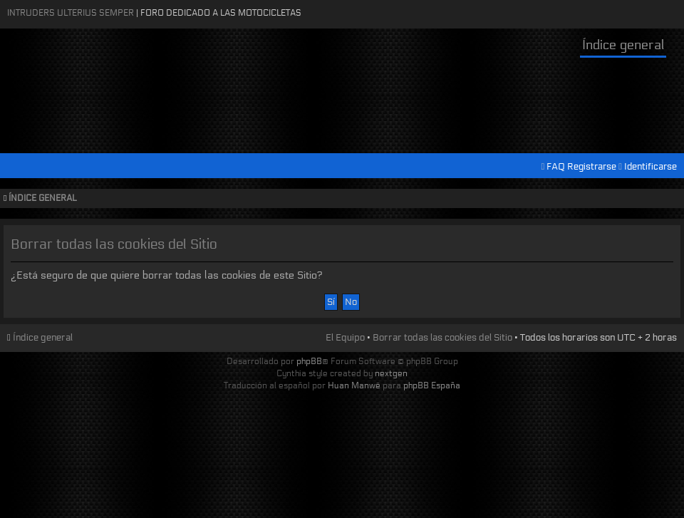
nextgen (391, 373)
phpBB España (431, 385)
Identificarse (650, 166)
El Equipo (345, 337)
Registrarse (591, 166)
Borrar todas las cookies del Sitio (442, 337)
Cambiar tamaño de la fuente (670, 198)
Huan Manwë (354, 385)
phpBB (309, 361)
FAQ (555, 166)
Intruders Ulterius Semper (70, 12)
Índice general (623, 45)
